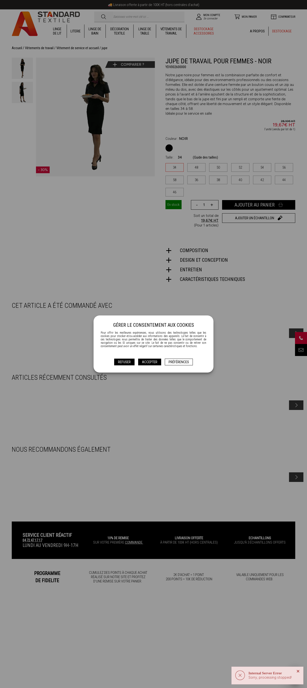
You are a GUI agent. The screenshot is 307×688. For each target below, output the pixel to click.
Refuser (124, 362)
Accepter (149, 362)
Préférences (179, 362)
